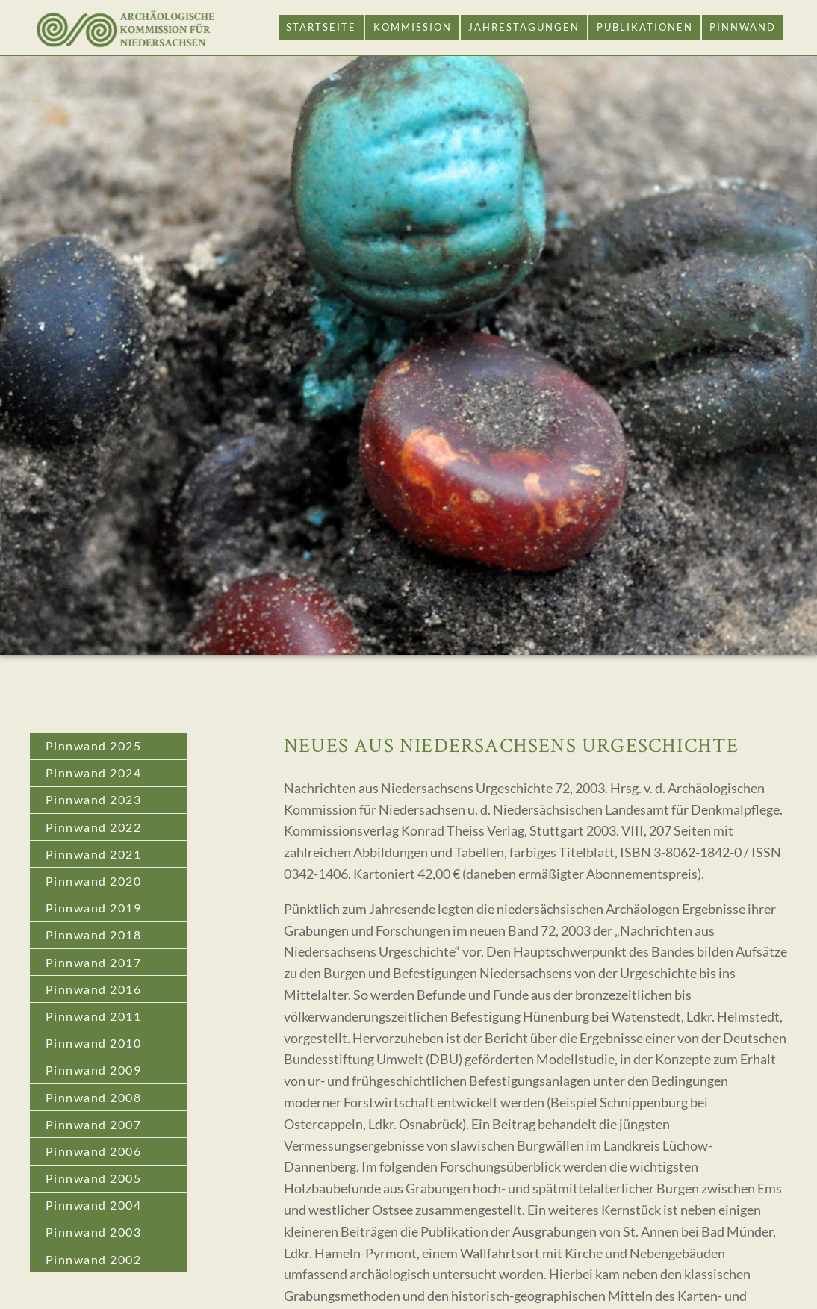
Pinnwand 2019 (94, 908)
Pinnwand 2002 (94, 1259)
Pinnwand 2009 (94, 1070)
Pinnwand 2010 (94, 1043)
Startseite (321, 27)
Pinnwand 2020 (94, 881)
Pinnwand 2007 (94, 1124)
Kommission (412, 27)
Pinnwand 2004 (94, 1205)
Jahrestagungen (524, 27)
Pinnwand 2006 (94, 1151)
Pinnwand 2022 (94, 827)
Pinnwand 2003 (94, 1232)
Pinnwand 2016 (94, 989)
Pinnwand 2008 (94, 1097)
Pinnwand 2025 (94, 746)
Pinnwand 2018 (94, 934)
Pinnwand (742, 27)
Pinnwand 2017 (94, 962)
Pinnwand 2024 (94, 772)
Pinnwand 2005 (94, 1178)
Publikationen (645, 27)
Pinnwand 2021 (94, 854)
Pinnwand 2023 (94, 799)
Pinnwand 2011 (94, 1016)
